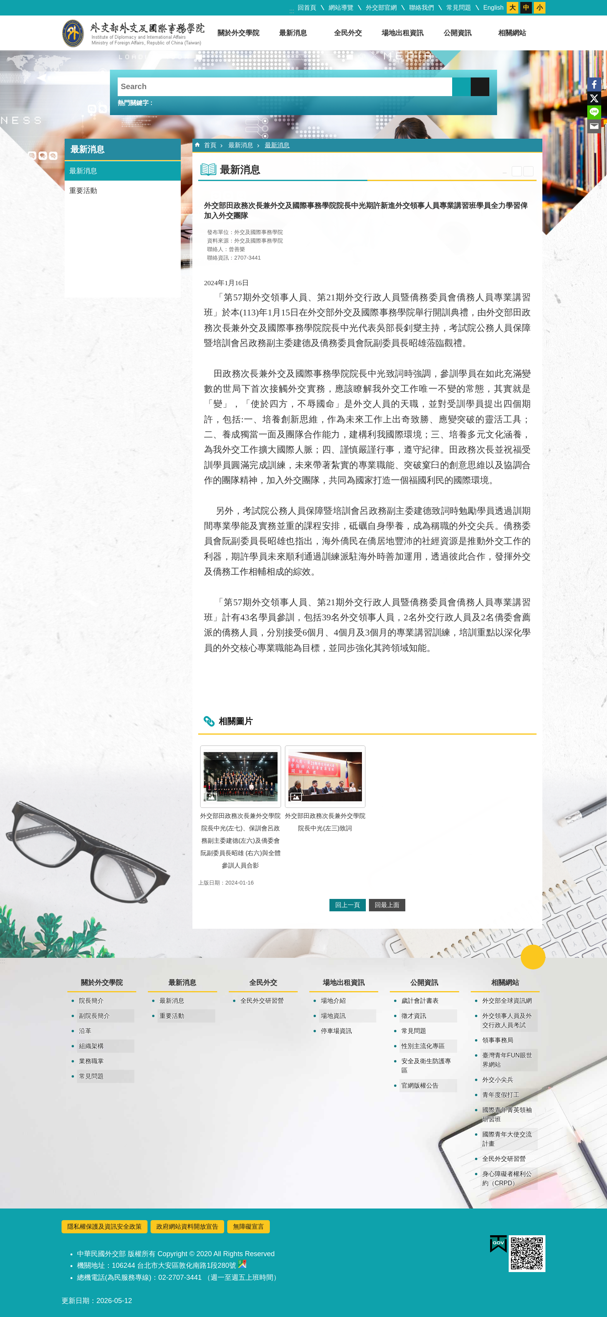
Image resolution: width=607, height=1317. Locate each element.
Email (594, 126)
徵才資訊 (413, 1015)
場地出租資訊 (403, 33)
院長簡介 (91, 1000)
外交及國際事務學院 (133, 33)
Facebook (594, 84)
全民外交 (348, 33)
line (594, 112)
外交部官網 (381, 7)
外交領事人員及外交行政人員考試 (507, 1020)
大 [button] (512, 7)
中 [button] (526, 7)
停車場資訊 (336, 1031)
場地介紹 (333, 1000)
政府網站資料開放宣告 (187, 1226)
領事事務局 (497, 1040)
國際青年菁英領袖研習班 (507, 1114)
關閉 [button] (517, 171)
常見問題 (458, 7)
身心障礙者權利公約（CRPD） (507, 1178)
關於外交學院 (238, 33)
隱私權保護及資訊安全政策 (104, 1226)
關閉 (533, 957)
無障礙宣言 (248, 1226)
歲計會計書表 (420, 1000)
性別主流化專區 (423, 1046)
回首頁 (307, 7)
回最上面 (387, 905)
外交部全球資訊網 (507, 1000)
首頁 (210, 145)
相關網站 (512, 33)
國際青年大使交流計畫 (507, 1139)
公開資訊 (458, 33)
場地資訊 (333, 1015)
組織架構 (91, 1046)
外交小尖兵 (497, 1079)
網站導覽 (341, 7)
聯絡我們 (421, 7)
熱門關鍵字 (133, 103)
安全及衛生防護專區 (426, 1066)
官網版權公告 (420, 1085)
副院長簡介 (94, 1015)
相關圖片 (236, 721)
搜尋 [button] (461, 86)
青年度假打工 (501, 1094)
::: (291, 11)
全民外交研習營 (262, 1000)
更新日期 (75, 1301)
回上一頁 (347, 905)
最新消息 (293, 33)
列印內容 (528, 171)
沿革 (85, 1031)
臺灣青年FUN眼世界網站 (507, 1060)
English (494, 7)
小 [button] (540, 7)
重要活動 (83, 191)
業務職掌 (91, 1061)
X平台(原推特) (594, 98)
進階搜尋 (480, 86)
